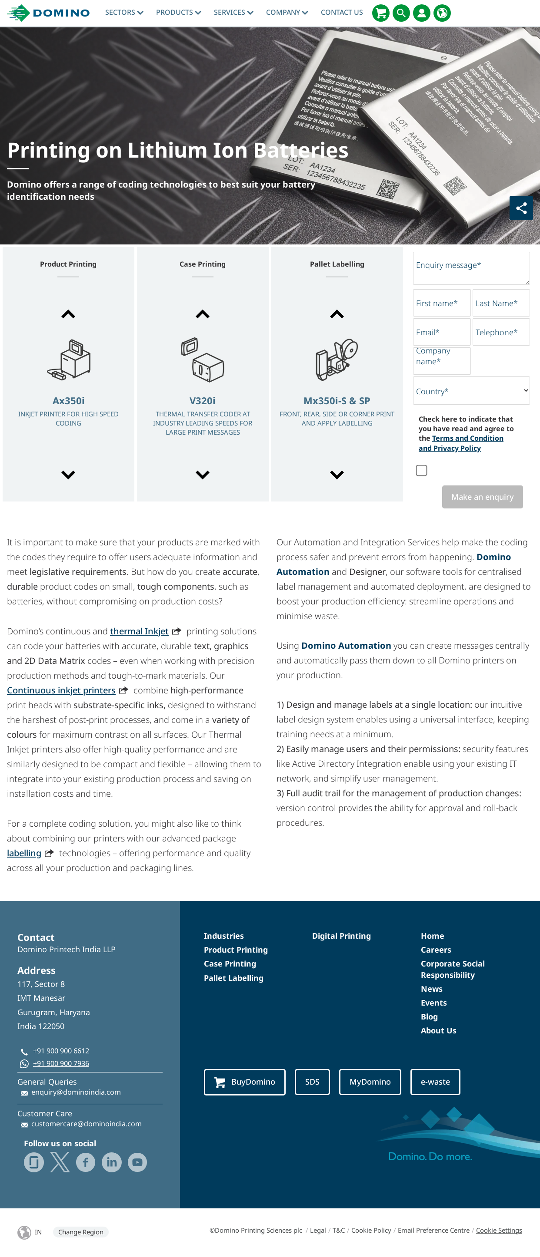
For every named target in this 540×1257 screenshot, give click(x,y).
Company (287, 12)
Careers (436, 949)
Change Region (80, 1231)
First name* (437, 303)
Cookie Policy (371, 1230)
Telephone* (497, 332)
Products (178, 12)
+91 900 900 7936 (61, 1063)
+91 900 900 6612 (61, 1051)
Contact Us (342, 12)
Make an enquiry (482, 497)
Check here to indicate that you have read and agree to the (466, 433)
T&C (339, 1230)
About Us (439, 1030)
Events (434, 1002)
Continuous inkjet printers (61, 690)
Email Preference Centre (434, 1230)
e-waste (435, 1081)
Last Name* (497, 303)
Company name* (433, 355)
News (432, 988)
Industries (224, 935)
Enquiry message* (448, 265)
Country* (432, 391)
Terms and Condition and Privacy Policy (461, 442)
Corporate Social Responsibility (453, 969)
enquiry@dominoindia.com (76, 1092)
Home (432, 935)
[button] (68, 314)
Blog (429, 1016)
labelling (24, 853)
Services (233, 12)
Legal (318, 1230)
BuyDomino (244, 1082)
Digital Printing (341, 935)
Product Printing (236, 949)
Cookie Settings (499, 1230)
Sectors (124, 12)
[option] (68, 395)
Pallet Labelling (233, 978)
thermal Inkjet (139, 631)
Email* (428, 332)
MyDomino (370, 1081)
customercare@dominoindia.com (86, 1123)
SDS (312, 1081)
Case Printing (230, 963)
